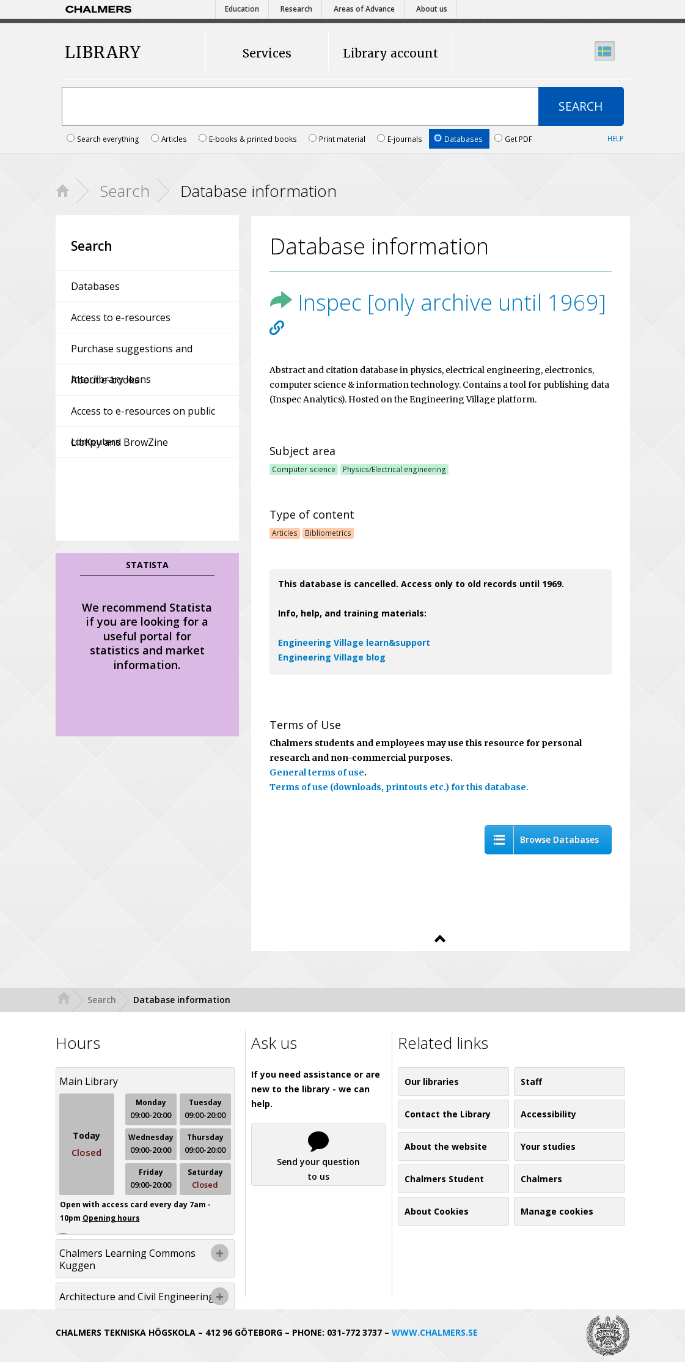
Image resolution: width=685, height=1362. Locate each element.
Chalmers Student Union (444, 1183)
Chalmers (541, 1179)
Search (125, 191)
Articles (170, 139)
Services (267, 53)
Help (615, 138)
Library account (390, 53)
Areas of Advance (364, 9)
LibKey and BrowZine (119, 442)
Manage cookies (557, 1211)
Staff (531, 1081)
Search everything (104, 139)
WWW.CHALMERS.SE (435, 1332)
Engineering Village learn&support (354, 642)
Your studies (548, 1146)
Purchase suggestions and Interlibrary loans (131, 353)
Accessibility (548, 1114)
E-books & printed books (249, 139)
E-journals (400, 139)
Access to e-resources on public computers (143, 415)
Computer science (303, 469)
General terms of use (316, 772)
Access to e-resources (120, 317)
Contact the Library (448, 1114)
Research (296, 9)
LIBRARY (103, 52)
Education (242, 9)
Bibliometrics (328, 533)
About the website (446, 1146)
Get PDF (513, 139)
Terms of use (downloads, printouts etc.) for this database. (399, 787)
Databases (459, 139)
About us (431, 9)
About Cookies (437, 1211)
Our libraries (432, 1081)
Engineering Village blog (332, 657)
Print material (338, 139)
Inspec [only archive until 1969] (437, 302)
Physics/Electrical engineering (394, 469)
